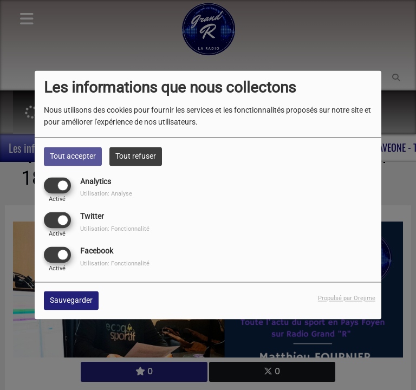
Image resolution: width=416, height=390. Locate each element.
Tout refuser (135, 156)
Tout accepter (73, 156)
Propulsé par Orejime (346, 298)
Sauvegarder (71, 300)
